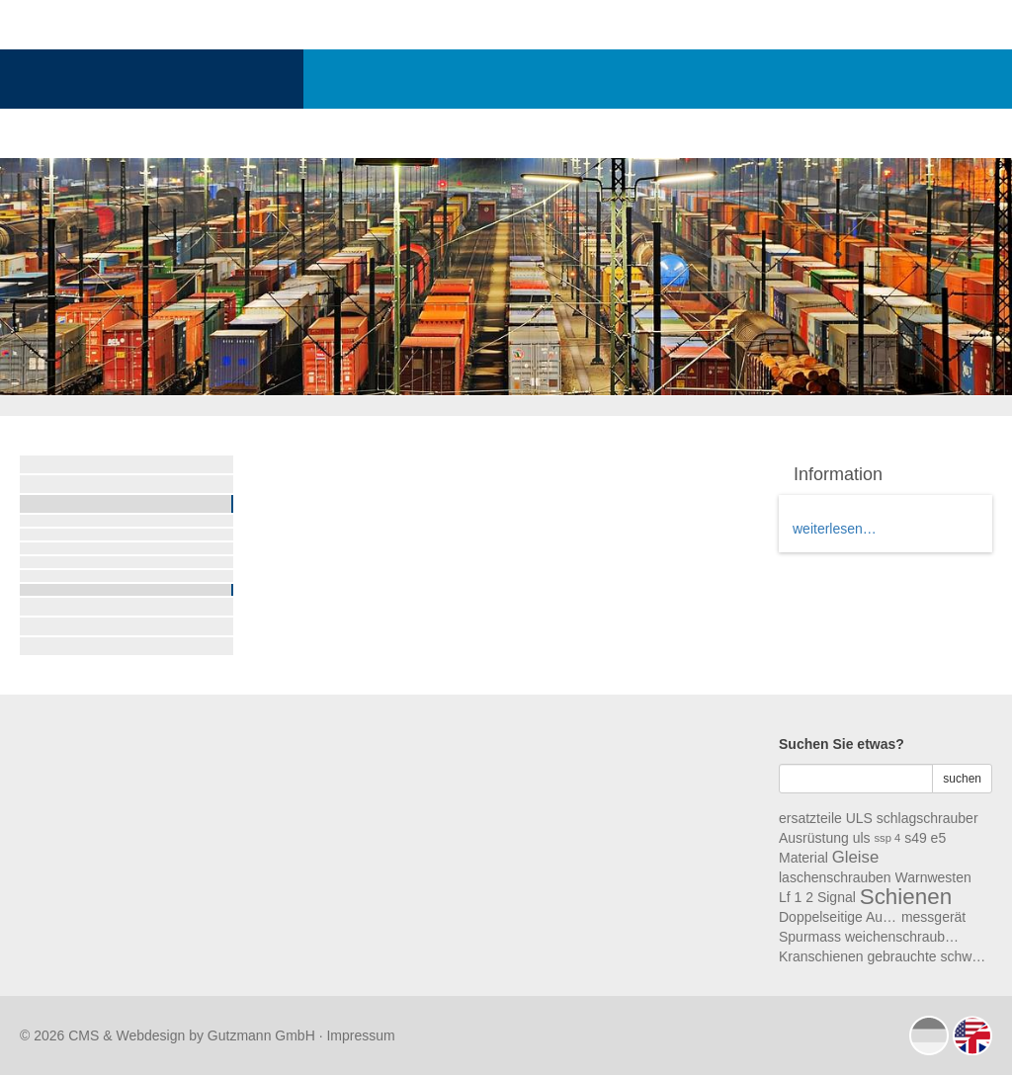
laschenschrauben (835, 877)
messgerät (933, 917)
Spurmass (810, 937)
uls (862, 838)
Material (803, 858)
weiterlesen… (835, 529)
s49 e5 (925, 838)
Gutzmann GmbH (261, 1035)
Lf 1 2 (796, 897)
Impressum (360, 1035)
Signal (836, 897)
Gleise (856, 857)
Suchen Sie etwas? (841, 744)
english (972, 1035)
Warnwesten (933, 877)
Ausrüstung (814, 838)
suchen (962, 779)
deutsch (929, 1035)
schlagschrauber (927, 818)
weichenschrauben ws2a (904, 937)
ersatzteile (810, 818)
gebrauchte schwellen (927, 956)
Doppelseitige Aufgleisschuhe (838, 917)
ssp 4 (888, 838)
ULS (859, 818)
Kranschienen (821, 956)
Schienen (906, 897)
